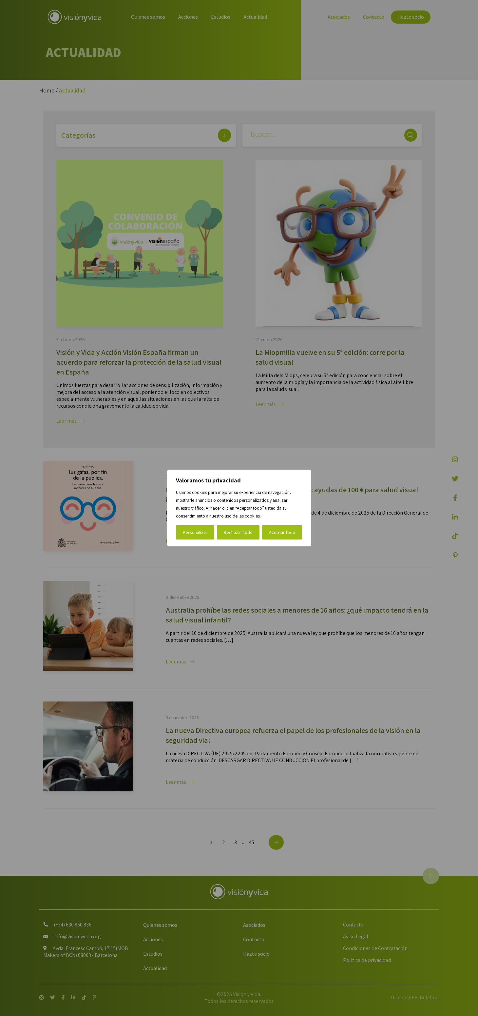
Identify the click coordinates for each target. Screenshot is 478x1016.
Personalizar (195, 532)
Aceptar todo (282, 532)
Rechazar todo (238, 532)
